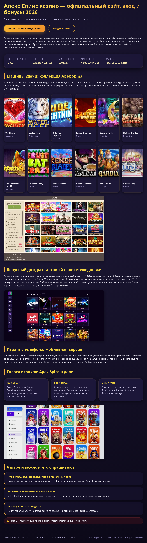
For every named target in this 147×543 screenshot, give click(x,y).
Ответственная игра (59, 538)
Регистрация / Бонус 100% (26, 28)
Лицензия (74, 538)
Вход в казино (64, 28)
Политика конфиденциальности (17, 538)
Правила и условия (41, 538)
